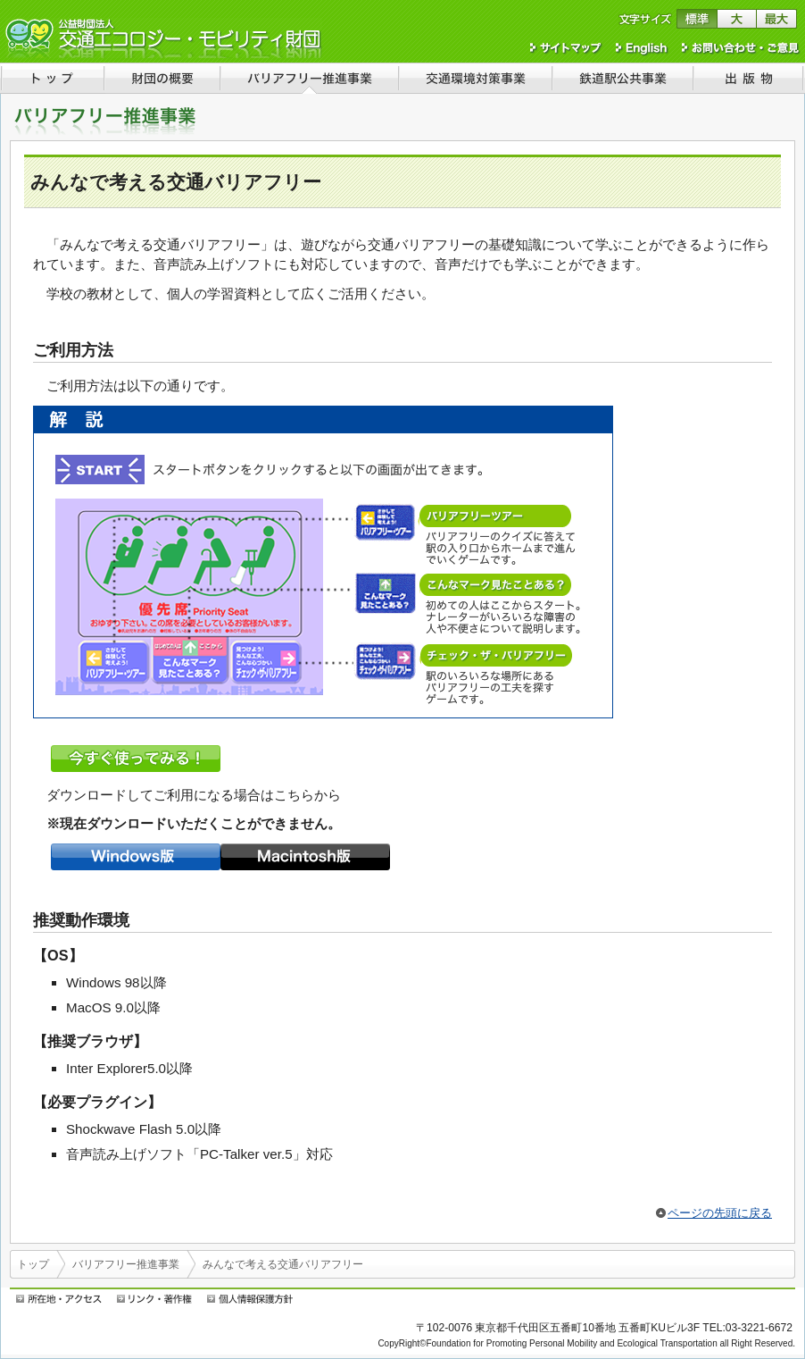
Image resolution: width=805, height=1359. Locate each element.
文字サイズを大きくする (737, 19)
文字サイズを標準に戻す (696, 19)
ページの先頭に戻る (720, 1213)
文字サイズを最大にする (777, 19)
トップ (33, 1264)
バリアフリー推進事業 (125, 1264)
